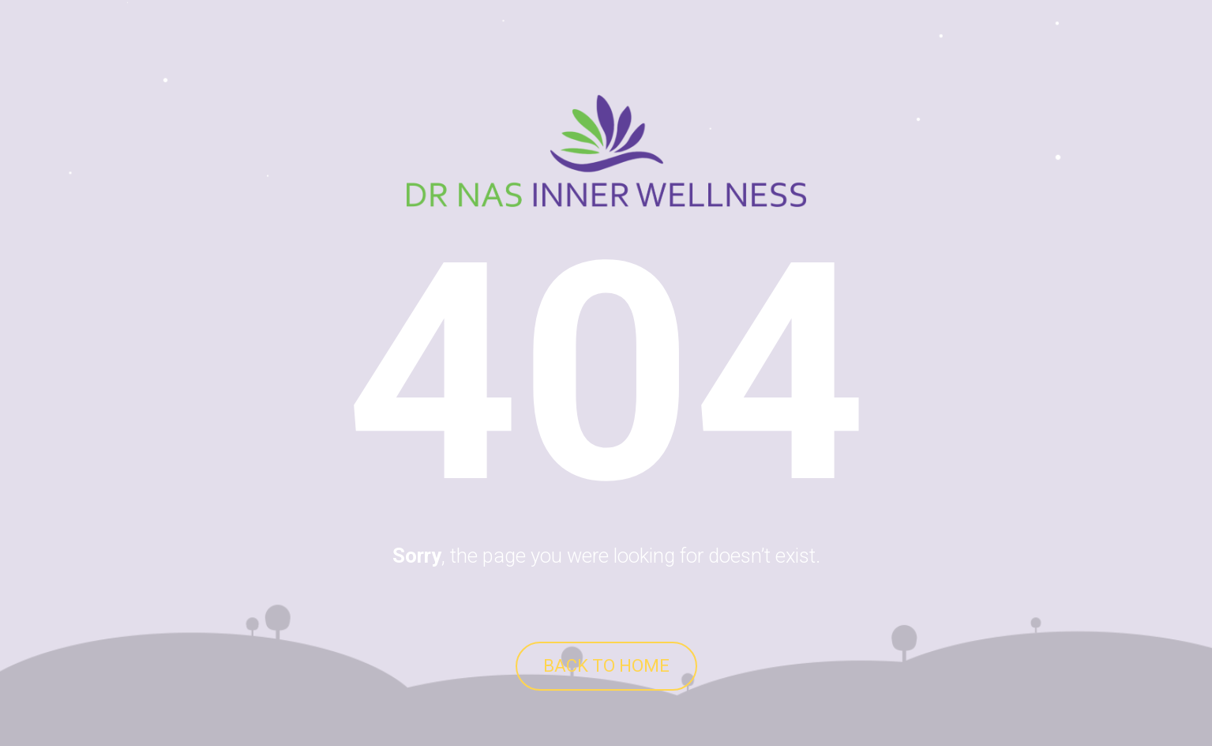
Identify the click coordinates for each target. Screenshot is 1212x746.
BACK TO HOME (606, 666)
